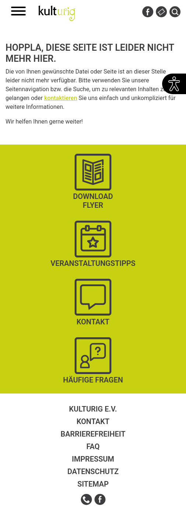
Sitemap (92, 484)
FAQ (93, 446)
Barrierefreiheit (93, 434)
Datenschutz (93, 471)
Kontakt (93, 421)
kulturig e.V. (93, 409)
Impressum (93, 459)
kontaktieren (60, 98)
